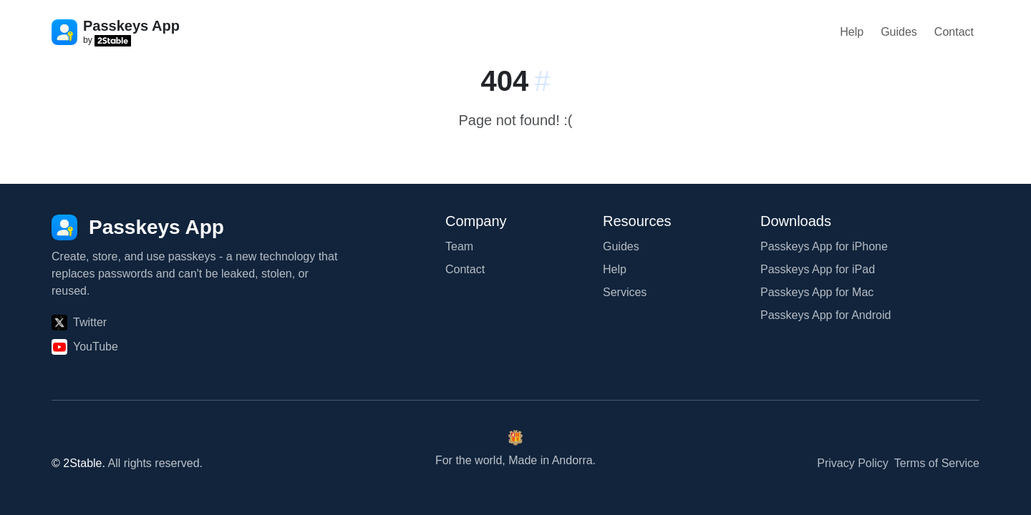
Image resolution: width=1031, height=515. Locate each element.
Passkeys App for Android (825, 315)
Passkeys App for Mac (816, 292)
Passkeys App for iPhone (824, 246)
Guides (899, 32)
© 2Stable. (78, 463)
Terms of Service (936, 463)
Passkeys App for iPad (817, 269)
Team (459, 246)
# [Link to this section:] (542, 81)
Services (625, 292)
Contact (954, 32)
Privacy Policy (853, 463)
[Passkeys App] (138, 227)
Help (851, 32)
